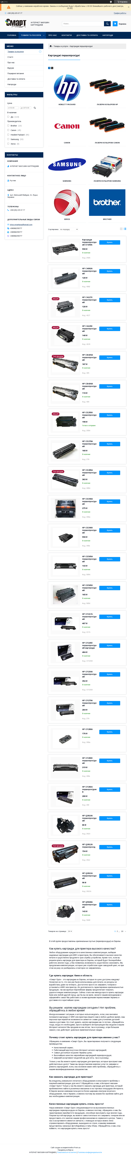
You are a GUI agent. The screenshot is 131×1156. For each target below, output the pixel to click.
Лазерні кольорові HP (107, 104)
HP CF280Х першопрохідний (89, 760)
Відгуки (10, 68)
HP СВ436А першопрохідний (89, 386)
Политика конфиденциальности (90, 1152)
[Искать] (107, 23)
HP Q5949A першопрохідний (89, 904)
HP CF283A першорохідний (89, 789)
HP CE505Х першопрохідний (89, 587)
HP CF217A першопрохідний (89, 616)
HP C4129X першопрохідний (89, 328)
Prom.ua (77, 1148)
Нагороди (108, 35)
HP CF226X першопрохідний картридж (89, 645)
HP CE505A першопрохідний (89, 559)
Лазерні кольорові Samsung (107, 181)
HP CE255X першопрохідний (89, 415)
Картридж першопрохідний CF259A (89, 242)
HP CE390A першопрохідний (89, 501)
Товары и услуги (60, 46)
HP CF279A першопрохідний (89, 703)
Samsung (67, 181)
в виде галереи (121, 229)
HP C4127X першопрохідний (89, 299)
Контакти (67, 35)
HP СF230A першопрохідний (89, 674)
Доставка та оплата (87, 35)
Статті (10, 57)
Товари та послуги (31, 35)
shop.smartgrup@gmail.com (21, 225)
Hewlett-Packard (67, 104)
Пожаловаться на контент (66, 1152)
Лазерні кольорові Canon (107, 143)
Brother (107, 219)
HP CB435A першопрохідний (89, 357)
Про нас (52, 35)
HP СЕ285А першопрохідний (89, 472)
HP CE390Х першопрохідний (89, 530)
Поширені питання (15, 73)
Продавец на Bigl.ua (65, 1150)
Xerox (67, 219)
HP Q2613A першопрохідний (89, 875)
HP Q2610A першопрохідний (89, 818)
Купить (110, 242)
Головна (11, 35)
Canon (67, 143)
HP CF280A (87, 729)
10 (122, 931)
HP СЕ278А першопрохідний (89, 443)
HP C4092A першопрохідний (89, 271)
